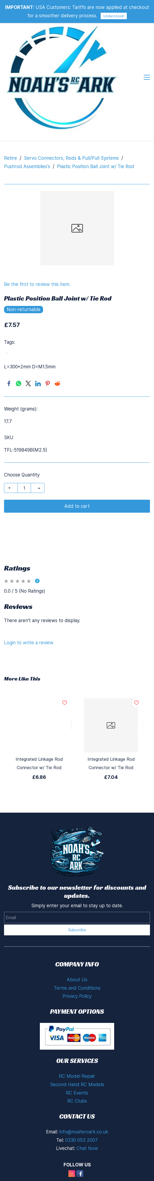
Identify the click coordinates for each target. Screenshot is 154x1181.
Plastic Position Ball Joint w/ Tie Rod (95, 166)
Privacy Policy (77, 996)
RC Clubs (77, 1101)
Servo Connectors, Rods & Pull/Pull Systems (71, 158)
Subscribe (77, 930)
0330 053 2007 (81, 1140)
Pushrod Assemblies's (27, 166)
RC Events (77, 1093)
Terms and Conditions (77, 988)
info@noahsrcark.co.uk (83, 1132)
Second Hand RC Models (77, 1084)
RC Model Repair (77, 1076)
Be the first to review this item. (37, 284)
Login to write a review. (29, 642)
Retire (10, 158)
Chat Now (87, 1148)
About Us (77, 979)
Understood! (113, 16)
